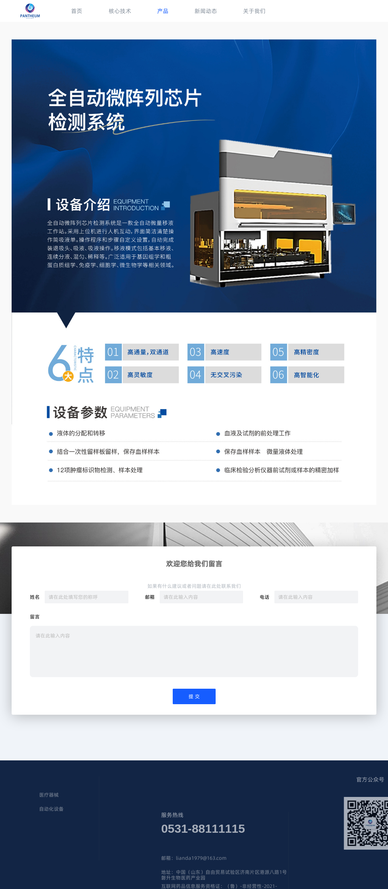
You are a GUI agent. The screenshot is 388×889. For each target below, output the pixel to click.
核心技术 (120, 11)
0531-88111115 (203, 850)
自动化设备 (20, 809)
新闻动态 (206, 11)
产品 (162, 11)
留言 (35, 617)
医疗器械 (18, 795)
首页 (76, 11)
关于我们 (254, 11)
